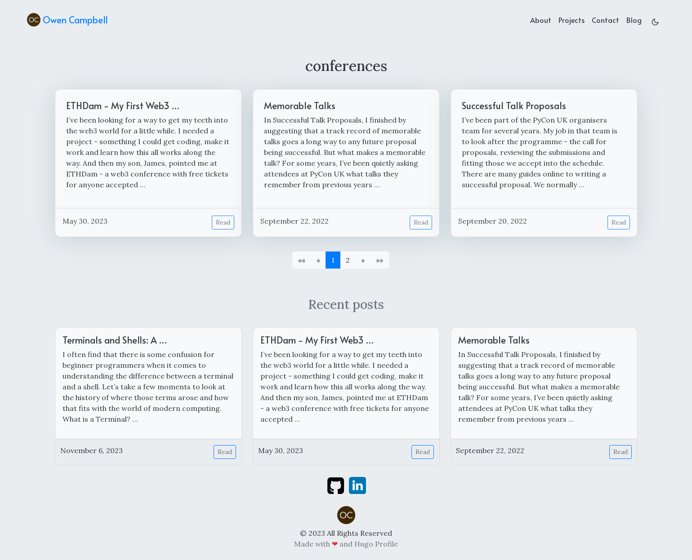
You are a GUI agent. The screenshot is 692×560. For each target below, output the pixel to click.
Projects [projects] (571, 20)
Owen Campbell (67, 19)
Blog (634, 20)
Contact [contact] (605, 20)
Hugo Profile (376, 543)
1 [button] (333, 260)
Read (223, 222)
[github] (335, 484)
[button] (363, 260)
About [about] (540, 20)
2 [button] (348, 260)
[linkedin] (357, 484)
